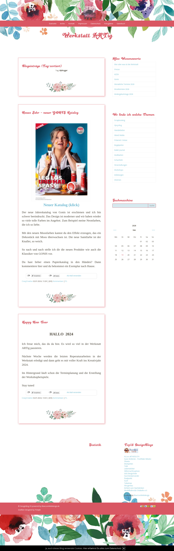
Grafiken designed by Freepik (29, 510)
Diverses (117, 180)
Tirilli (126, 466)
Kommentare (58, 281)
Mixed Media (119, 135)
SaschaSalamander (131, 476)
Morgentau (128, 485)
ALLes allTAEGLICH (131, 456)
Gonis (116, 79)
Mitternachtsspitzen (132, 471)
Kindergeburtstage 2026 (123, 94)
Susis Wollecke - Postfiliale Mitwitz (137, 459)
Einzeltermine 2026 (121, 89)
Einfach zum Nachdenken (134, 488)
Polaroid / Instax (120, 140)
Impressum (82, 23)
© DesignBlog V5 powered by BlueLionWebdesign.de (38, 506)
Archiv (62, 23)
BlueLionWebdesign (141, 495)
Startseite (52, 23)
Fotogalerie (108, 23)
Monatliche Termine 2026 (124, 84)
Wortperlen (128, 464)
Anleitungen (118, 175)
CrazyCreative (27, 281)
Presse (117, 69)
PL (66, 281)
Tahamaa (128, 483)
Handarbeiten (119, 130)
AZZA (116, 74)
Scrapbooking (119, 120)
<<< (114, 230)
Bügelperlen (119, 145)
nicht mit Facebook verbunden (28, 275)
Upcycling (118, 125)
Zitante (127, 461)
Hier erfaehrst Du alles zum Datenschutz (102, 548)
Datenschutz (96, 23)
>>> (153, 230)
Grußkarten (118, 155)
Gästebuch (121, 23)
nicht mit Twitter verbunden (50, 275)
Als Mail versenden (74, 276)
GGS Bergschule (130, 473)
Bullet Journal (119, 150)
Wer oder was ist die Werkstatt (126, 64)
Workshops (118, 170)
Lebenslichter (129, 468)
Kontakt (71, 23)
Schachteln (118, 160)
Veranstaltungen (120, 165)
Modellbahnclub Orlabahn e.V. (135, 490)
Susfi (126, 481)
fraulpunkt (128, 478)
